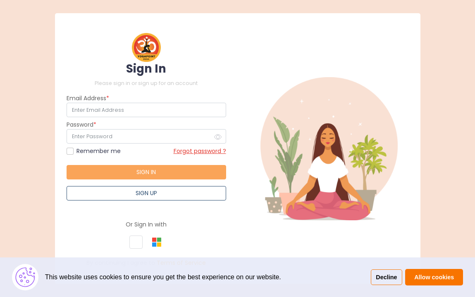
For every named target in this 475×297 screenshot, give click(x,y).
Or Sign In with (146, 224)
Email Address (86, 98)
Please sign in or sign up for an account (146, 83)
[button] (136, 242)
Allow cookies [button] (434, 277)
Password (80, 124)
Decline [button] (386, 277)
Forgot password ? (200, 151)
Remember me (98, 151)
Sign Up (146, 193)
